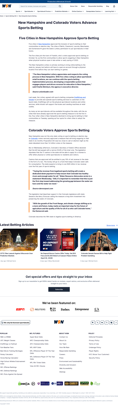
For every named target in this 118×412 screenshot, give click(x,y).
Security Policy (94, 359)
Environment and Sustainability (70, 362)
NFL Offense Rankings (8, 368)
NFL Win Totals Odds (37, 364)
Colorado (34, 138)
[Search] (60, 6)
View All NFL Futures (37, 367)
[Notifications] (114, 6)
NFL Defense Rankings (8, 372)
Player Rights (94, 352)
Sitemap (62, 373)
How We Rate (64, 348)
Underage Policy (95, 348)
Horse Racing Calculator (9, 359)
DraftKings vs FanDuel (8, 345)
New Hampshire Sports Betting (28, 16)
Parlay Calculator (6, 355)
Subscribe (59, 290)
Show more (112, 225)
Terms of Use (94, 345)
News (83, 6)
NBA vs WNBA (5, 338)
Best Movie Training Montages (11, 352)
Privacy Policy (94, 341)
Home (1, 16)
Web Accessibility (65, 369)
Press (61, 359)
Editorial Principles (96, 338)
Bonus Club (74, 6)
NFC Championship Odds (39, 341)
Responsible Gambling (95, 6)
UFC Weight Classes (7, 341)
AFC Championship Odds (39, 345)
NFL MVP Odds (35, 348)
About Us (62, 341)
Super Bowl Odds (36, 338)
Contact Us (63, 338)
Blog (107, 6)
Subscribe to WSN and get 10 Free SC (60, 1)
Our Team (62, 345)
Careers (62, 355)
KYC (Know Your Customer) (99, 355)
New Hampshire (44, 44)
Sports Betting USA (11, 16)
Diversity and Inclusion (67, 366)
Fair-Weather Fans (6, 348)
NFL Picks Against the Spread (11, 375)
